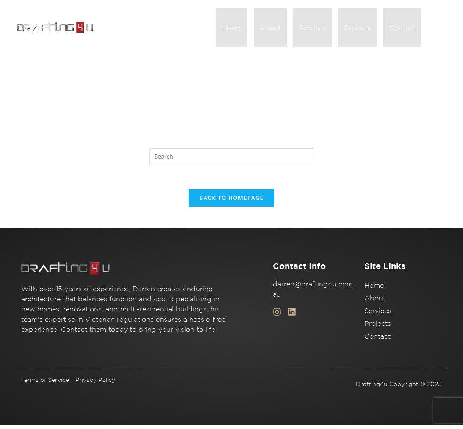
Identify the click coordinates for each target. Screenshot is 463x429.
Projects (362, 29)
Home (247, 29)
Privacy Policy (95, 384)
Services (321, 29)
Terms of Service (45, 384)
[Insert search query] (231, 159)
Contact (404, 29)
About (282, 29)
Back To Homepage (231, 201)
